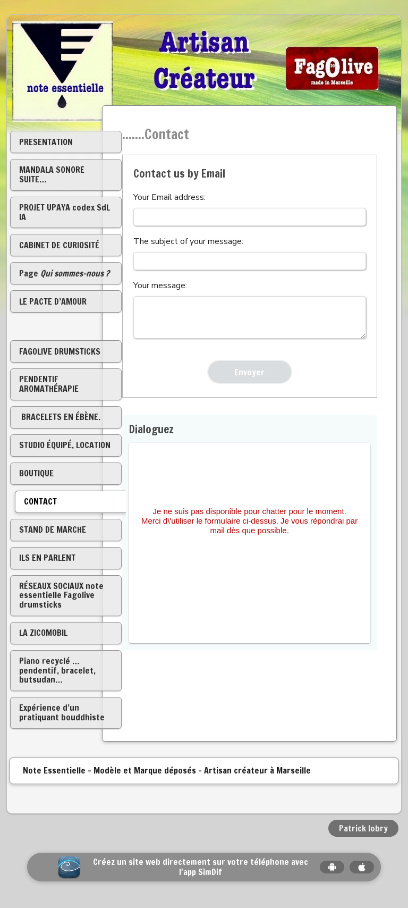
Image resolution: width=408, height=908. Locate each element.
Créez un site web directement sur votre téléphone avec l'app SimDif (200, 867)
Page (64, 273)
